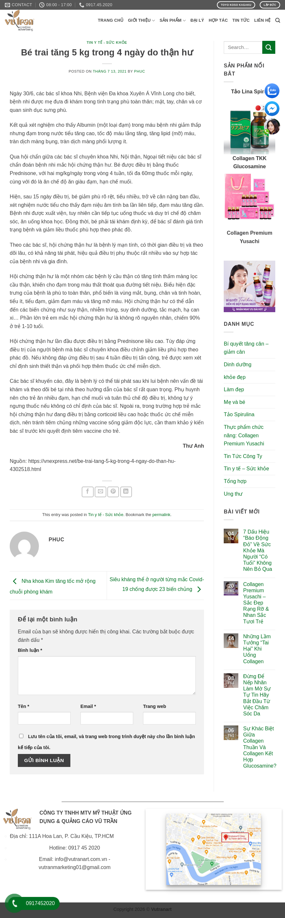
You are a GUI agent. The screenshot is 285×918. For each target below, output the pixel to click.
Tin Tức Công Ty (243, 456)
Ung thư (233, 494)
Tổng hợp (235, 481)
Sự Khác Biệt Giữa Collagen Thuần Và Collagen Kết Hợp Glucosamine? (259, 747)
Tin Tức (241, 20)
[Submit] (268, 47)
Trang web (154, 706)
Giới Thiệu (141, 21)
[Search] (277, 20)
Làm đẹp (234, 389)
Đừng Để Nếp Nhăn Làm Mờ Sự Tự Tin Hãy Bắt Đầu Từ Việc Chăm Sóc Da (257, 695)
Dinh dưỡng (237, 364)
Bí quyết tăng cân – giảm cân (246, 348)
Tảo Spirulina (239, 414)
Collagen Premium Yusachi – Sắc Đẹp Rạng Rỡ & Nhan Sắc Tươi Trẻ (256, 603)
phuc (139, 71)
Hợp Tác (218, 20)
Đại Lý (197, 20)
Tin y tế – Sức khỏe (246, 468)
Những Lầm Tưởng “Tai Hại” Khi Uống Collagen (257, 649)
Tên (23, 706)
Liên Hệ (262, 20)
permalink (161, 514)
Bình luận (30, 650)
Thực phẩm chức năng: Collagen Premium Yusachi (244, 435)
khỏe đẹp (234, 377)
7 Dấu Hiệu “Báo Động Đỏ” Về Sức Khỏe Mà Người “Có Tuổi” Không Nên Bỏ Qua (257, 550)
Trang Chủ (111, 20)
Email (88, 706)
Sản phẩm (173, 21)
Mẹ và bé (234, 402)
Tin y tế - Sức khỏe (107, 42)
